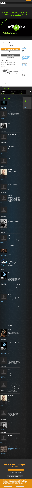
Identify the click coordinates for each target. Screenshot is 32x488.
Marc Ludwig (2, 429)
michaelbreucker (3, 254)
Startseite (3, 9)
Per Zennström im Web (25, 57)
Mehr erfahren (10, 55)
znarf (1, 442)
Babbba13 (2, 364)
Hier (16, 83)
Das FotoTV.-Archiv (9, 9)
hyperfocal (2, 129)
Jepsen (2, 179)
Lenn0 (1, 153)
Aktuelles (23, 70)
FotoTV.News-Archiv (16, 9)
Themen (2, 5)
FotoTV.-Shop (15, 5)
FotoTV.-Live (10, 5)
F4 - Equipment (24, 65)
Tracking (5, 483)
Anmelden (24, 0)
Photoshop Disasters (25, 58)
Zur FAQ (25, 107)
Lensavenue (24, 51)
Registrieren (28, 0)
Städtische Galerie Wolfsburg (26, 55)
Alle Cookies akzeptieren (7, 486)
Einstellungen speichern (19, 486)
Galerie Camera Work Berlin (26, 56)
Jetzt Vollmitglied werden (16, 469)
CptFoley (2, 301)
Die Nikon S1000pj (24, 59)
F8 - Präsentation (24, 66)
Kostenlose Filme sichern (15, 476)
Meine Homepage (3, 107)
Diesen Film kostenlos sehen (10, 49)
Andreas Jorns (3, 376)
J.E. (1, 141)
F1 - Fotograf (24, 64)
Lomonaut (2, 118)
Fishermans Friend (3, 453)
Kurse (6, 5)
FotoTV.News (24, 48)
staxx (1, 202)
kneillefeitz (2, 266)
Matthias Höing (3, 229)
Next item (30, 92)
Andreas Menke (3, 242)
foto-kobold (2, 338)
